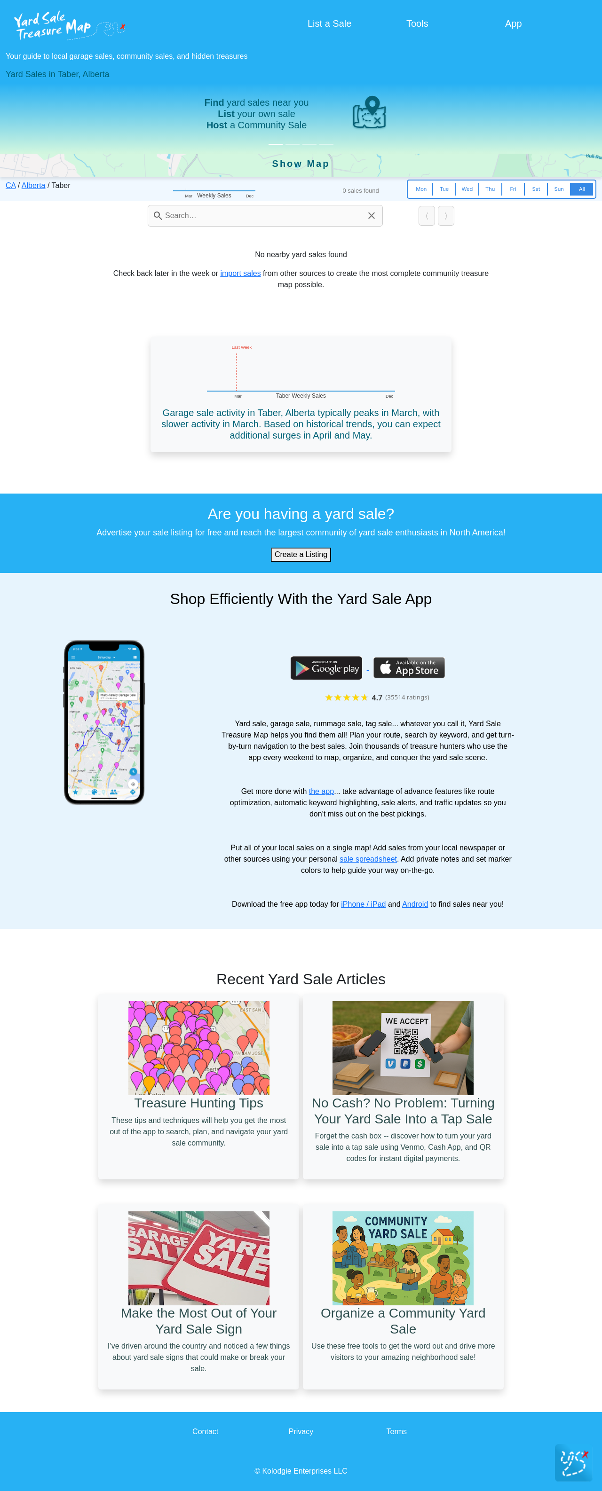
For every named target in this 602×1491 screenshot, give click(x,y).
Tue (444, 189)
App (513, 23)
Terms (397, 1432)
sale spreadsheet (368, 859)
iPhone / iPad (363, 904)
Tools (417, 23)
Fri (513, 189)
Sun (559, 189)
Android (415, 904)
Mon (421, 189)
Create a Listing (301, 554)
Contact (205, 1432)
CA (11, 185)
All (582, 189)
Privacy (301, 1432)
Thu (490, 189)
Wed (467, 189)
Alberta (34, 185)
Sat (536, 189)
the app (321, 791)
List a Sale (329, 23)
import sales (240, 273)
